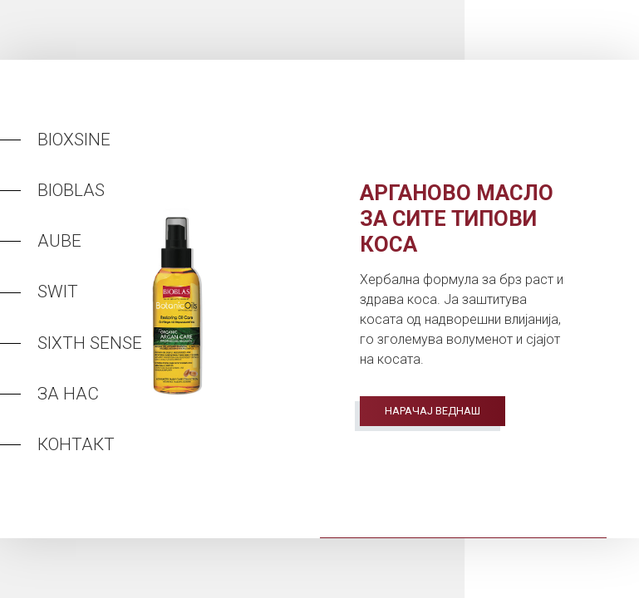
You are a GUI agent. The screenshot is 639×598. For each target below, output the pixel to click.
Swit (57, 291)
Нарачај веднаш (432, 410)
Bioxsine (74, 140)
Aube (59, 241)
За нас (68, 394)
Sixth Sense (89, 343)
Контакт (76, 444)
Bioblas (71, 190)
